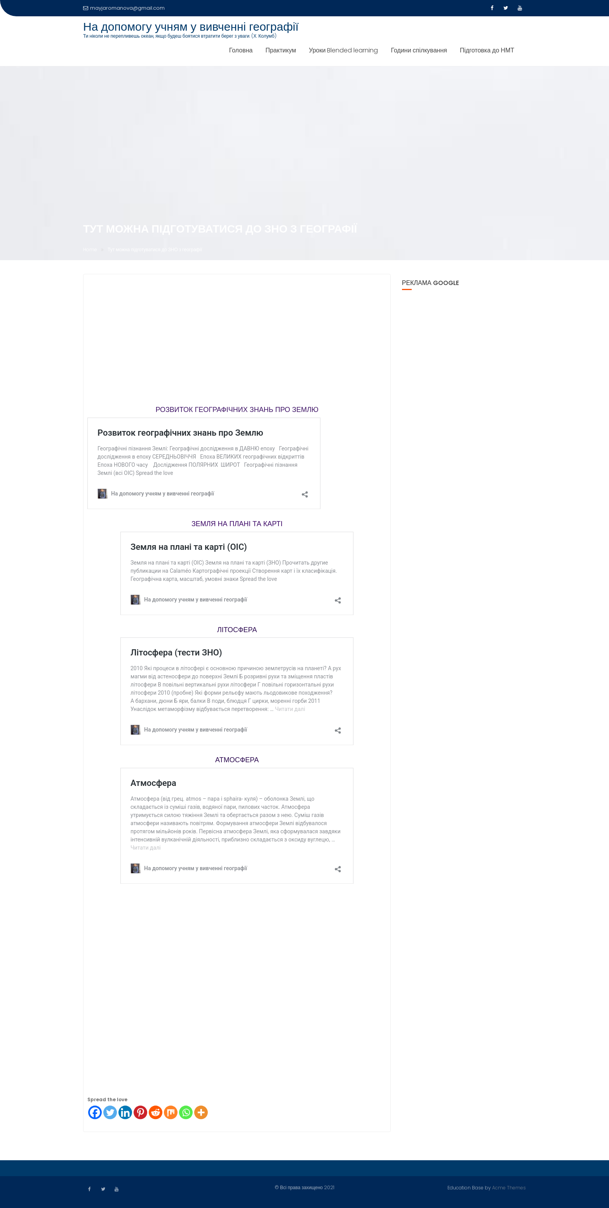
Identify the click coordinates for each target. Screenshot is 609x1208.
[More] (201, 1114)
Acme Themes (509, 1187)
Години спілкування (419, 50)
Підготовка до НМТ (487, 50)
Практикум (280, 50)
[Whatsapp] (186, 1114)
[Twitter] (110, 1114)
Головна (241, 50)
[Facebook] (95, 1114)
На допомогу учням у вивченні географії (191, 27)
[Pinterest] (140, 1114)
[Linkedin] (125, 1114)
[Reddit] (155, 1114)
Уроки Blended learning (343, 50)
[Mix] (170, 1114)
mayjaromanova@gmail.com (124, 8)
